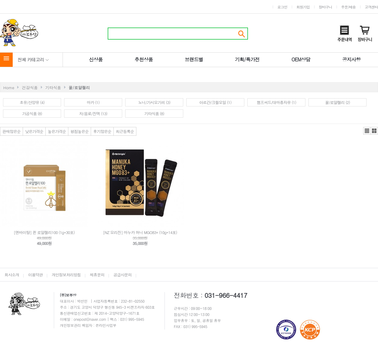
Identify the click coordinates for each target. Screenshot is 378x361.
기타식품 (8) (154, 113)
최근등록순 (125, 131)
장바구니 (325, 6)
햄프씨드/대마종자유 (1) (276, 102)
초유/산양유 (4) (32, 102)
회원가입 (303, 6)
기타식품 (53, 87)
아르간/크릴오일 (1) (215, 102)
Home (8, 87)
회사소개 (12, 275)
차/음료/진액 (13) (93, 113)
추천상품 (144, 59)
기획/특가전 (247, 59)
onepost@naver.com (90, 319)
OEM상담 (301, 59)
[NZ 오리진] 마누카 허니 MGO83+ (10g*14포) (140, 232)
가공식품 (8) (32, 113)
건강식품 (30, 87)
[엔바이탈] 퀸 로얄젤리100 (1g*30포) (44, 232)
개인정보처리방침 (66, 275)
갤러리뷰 (374, 131)
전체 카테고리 (33, 59)
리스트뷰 (367, 131)
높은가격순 (57, 131)
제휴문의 (97, 275)
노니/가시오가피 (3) (154, 102)
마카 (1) (93, 102)
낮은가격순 (34, 131)
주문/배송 (348, 6)
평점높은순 (79, 131)
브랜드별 (194, 59)
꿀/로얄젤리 (79, 87)
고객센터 (371, 6)
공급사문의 (122, 275)
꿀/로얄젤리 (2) (337, 102)
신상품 (96, 59)
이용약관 (35, 275)
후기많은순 (102, 131)
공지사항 (351, 59)
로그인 (282, 6)
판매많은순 (11, 131)
